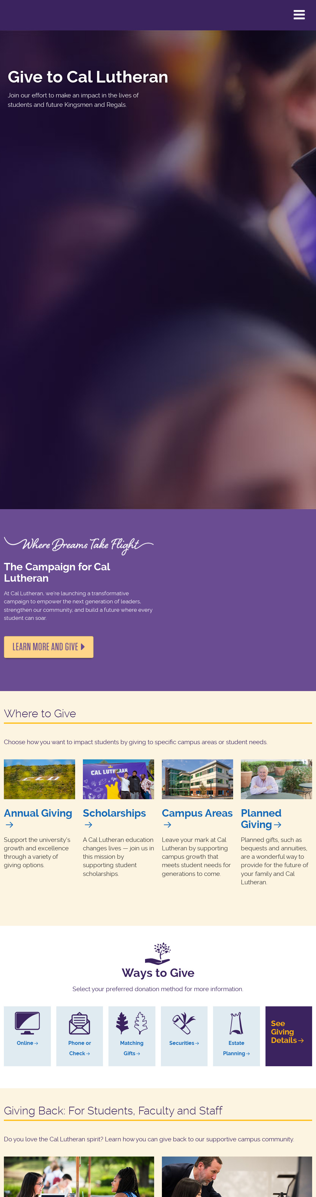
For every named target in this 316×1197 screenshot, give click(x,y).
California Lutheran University (21, 15)
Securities (181, 1043)
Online (25, 1043)
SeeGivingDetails (284, 1032)
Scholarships (114, 813)
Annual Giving (38, 813)
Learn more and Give (45, 647)
